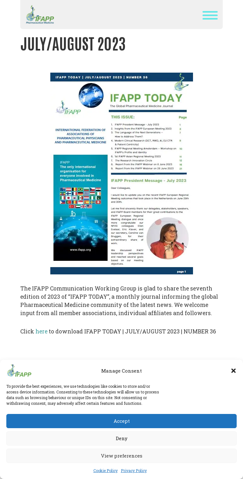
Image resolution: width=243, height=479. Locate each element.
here (40, 331)
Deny (122, 438)
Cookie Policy (105, 470)
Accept (122, 421)
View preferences (121, 455)
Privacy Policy (134, 470)
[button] (233, 371)
